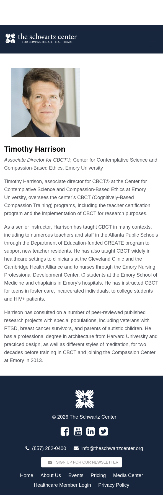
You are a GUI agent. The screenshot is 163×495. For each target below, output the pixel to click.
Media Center (128, 475)
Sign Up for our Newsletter (81, 462)
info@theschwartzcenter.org (112, 448)
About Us (50, 475)
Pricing (98, 475)
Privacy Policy (113, 485)
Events (75, 475)
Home (26, 475)
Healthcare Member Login (62, 485)
